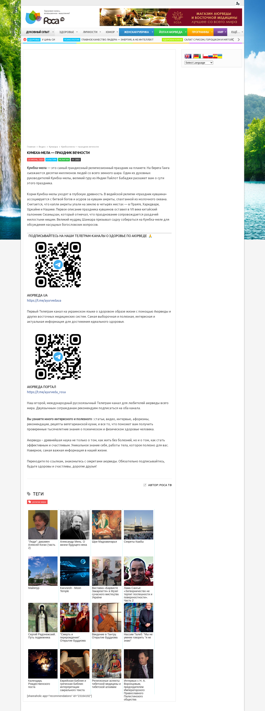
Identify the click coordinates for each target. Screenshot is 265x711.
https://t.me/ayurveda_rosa (46, 392)
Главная (31, 147)
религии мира (39, 502)
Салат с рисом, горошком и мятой (208, 39)
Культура (53, 147)
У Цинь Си (48, 39)
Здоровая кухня (172, 40)
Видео (42, 147)
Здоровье (34, 40)
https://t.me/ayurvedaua (44, 300)
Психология (71, 40)
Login (237, 3)
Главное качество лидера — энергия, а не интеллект (118, 39)
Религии (64, 159)
